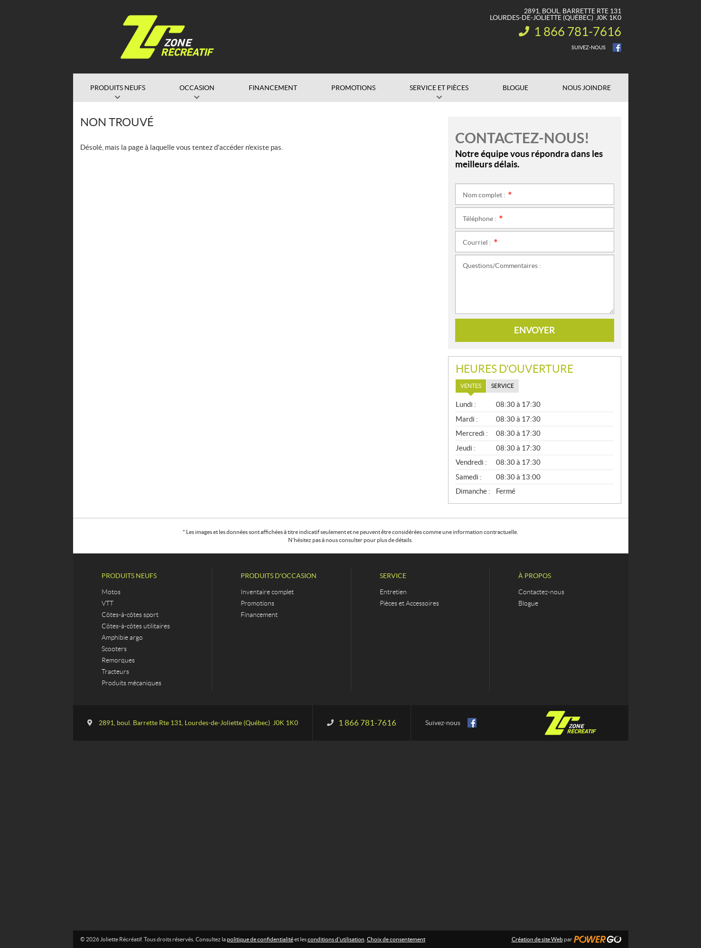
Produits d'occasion (279, 576)
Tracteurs (115, 671)
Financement (259, 614)
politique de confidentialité (260, 939)
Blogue (528, 603)
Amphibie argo (122, 637)
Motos (111, 592)
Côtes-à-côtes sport (130, 614)
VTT (107, 603)
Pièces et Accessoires (409, 603)
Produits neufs (129, 576)
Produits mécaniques (131, 683)
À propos (534, 576)
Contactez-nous (541, 592)
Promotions (257, 603)
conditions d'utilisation (336, 939)
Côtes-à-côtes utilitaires (136, 626)
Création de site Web (537, 939)
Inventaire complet (267, 592)
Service (393, 576)
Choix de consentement (396, 939)
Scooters (114, 649)
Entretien (393, 592)
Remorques (118, 660)
